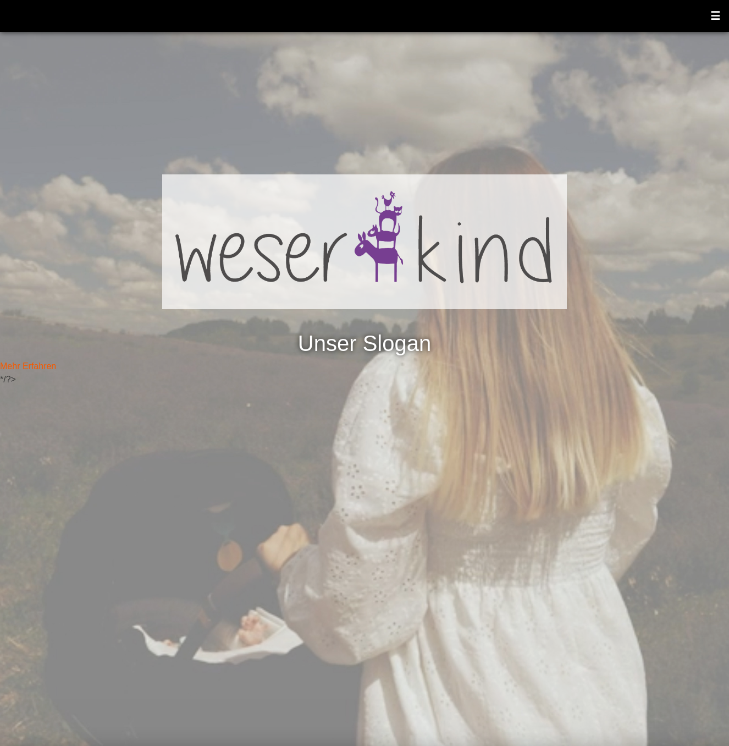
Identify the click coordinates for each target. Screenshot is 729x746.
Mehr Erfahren (28, 366)
